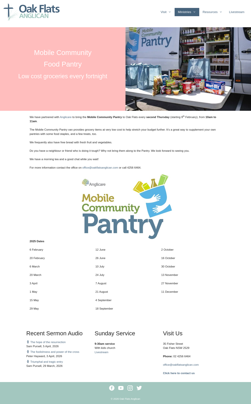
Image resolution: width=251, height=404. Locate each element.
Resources (214, 12)
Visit (168, 12)
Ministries (188, 12)
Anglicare (66, 117)
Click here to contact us (179, 373)
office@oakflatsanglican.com (100, 167)
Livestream (236, 12)
